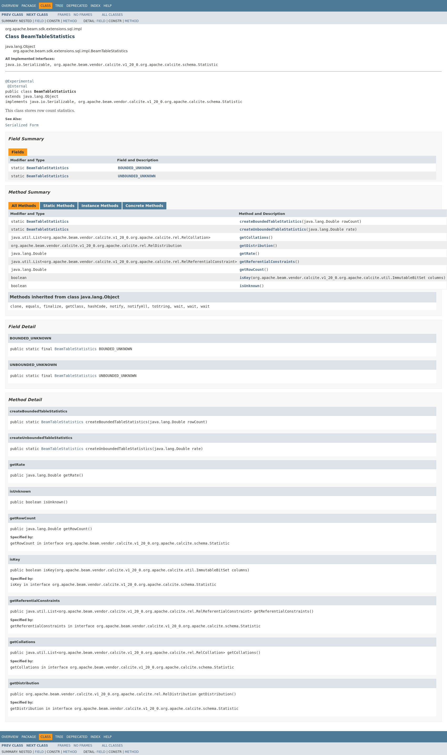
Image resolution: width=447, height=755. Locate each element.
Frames (64, 15)
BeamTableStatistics (48, 168)
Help (108, 6)
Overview (10, 6)
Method (70, 21)
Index (96, 6)
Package (29, 6)
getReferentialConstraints (267, 262)
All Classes (112, 15)
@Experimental (19, 81)
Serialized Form (21, 125)
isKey (245, 278)
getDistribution (256, 246)
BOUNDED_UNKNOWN (134, 168)
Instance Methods (99, 206)
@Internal (17, 86)
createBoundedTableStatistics (271, 221)
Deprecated (77, 6)
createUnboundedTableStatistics (273, 229)
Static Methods (58, 206)
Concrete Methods (144, 206)
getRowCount (252, 269)
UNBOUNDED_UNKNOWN (137, 176)
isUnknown (250, 286)
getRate (247, 253)
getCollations (254, 237)
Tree (59, 6)
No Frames (83, 15)
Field (39, 21)
